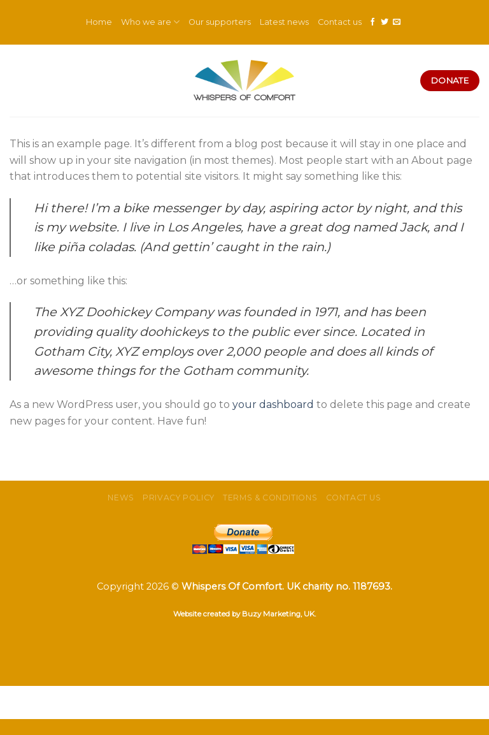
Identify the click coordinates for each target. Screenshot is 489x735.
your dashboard (273, 404)
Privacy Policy (179, 497)
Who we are (150, 22)
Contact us (340, 22)
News (121, 497)
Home (99, 22)
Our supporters (219, 22)
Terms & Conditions (270, 497)
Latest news (284, 22)
